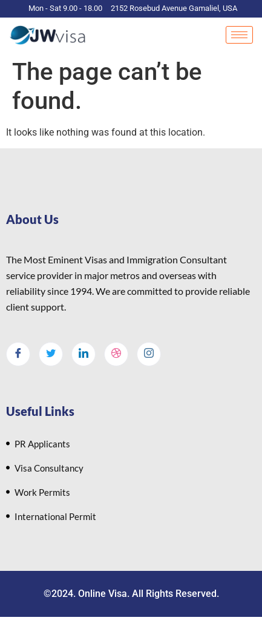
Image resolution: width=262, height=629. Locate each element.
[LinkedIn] (83, 354)
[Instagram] (149, 354)
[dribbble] (116, 354)
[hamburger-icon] (239, 35)
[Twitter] (51, 354)
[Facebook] (18, 354)
